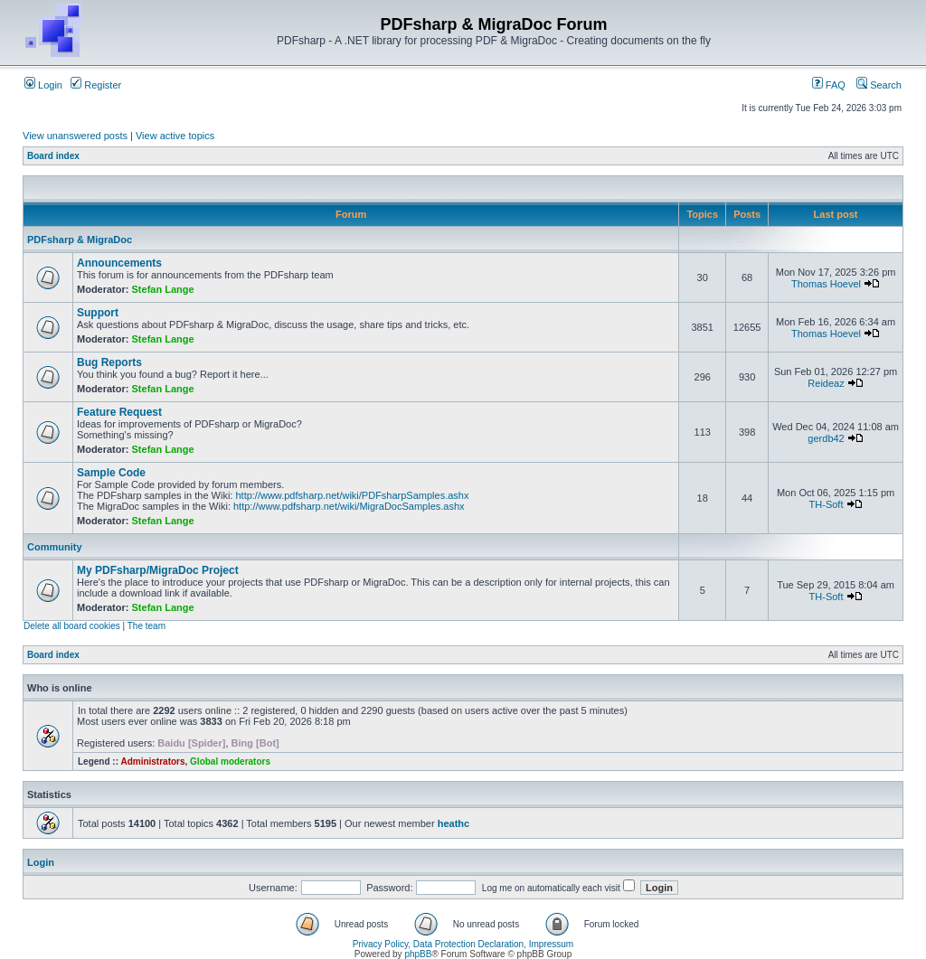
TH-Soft (826, 504)
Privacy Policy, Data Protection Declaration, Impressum (463, 944)
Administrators (152, 761)
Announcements (119, 263)
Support (97, 312)
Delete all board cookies (72, 626)
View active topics (175, 135)
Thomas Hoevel (826, 283)
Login (43, 85)
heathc (453, 823)
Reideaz (826, 383)
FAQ (829, 85)
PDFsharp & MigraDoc (79, 239)
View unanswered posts (75, 135)
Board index (53, 156)
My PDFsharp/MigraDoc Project (158, 570)
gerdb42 (826, 438)
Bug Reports (109, 362)
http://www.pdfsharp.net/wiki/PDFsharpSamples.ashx (351, 495)
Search (879, 85)
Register (96, 85)
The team (146, 626)
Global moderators (230, 761)
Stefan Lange (163, 289)
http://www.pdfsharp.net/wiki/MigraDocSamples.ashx (349, 506)
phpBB (417, 954)
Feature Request (119, 412)
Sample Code (111, 472)
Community (54, 546)
